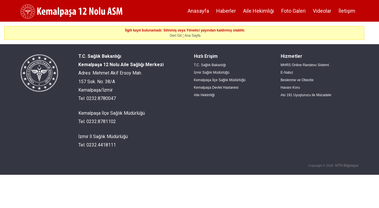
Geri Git (176, 36)
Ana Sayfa (192, 36)
